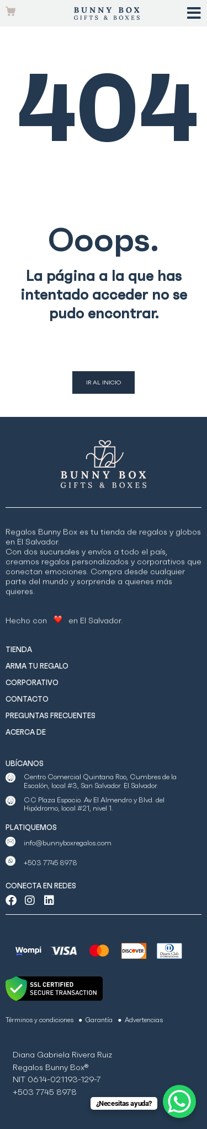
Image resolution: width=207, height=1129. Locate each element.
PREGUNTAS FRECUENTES (50, 715)
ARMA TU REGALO (37, 666)
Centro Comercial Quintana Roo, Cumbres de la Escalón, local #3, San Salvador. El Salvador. (100, 794)
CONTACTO (27, 699)
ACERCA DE (26, 732)
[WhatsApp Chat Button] (179, 1101)
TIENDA (19, 649)
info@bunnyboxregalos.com (68, 853)
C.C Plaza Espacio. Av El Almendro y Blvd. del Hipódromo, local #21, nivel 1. (94, 816)
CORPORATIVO (32, 682)
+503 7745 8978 (50, 872)
